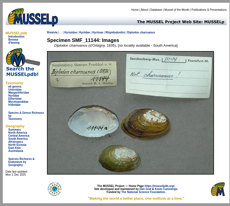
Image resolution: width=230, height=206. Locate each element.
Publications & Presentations (209, 9)
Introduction (16, 36)
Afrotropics (15, 141)
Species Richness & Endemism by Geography (21, 162)
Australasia (15, 150)
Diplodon (133, 32)
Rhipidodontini (115, 32)
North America (17, 132)
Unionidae (15, 89)
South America (18, 138)
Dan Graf (145, 189)
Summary (14, 129)
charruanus (147, 32)
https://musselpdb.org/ (159, 185)
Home (135, 9)
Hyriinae (97, 32)
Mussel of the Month (176, 9)
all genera (14, 86)
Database (156, 9)
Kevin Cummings (166, 189)
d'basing (14, 42)
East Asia (14, 147)
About (144, 9)
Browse (13, 39)
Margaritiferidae (18, 92)
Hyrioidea (70, 32)
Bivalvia (52, 32)
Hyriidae (13, 95)
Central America (18, 135)
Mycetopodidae (18, 101)
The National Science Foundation (143, 192)
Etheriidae (15, 98)
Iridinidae (14, 104)
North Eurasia (17, 144)
